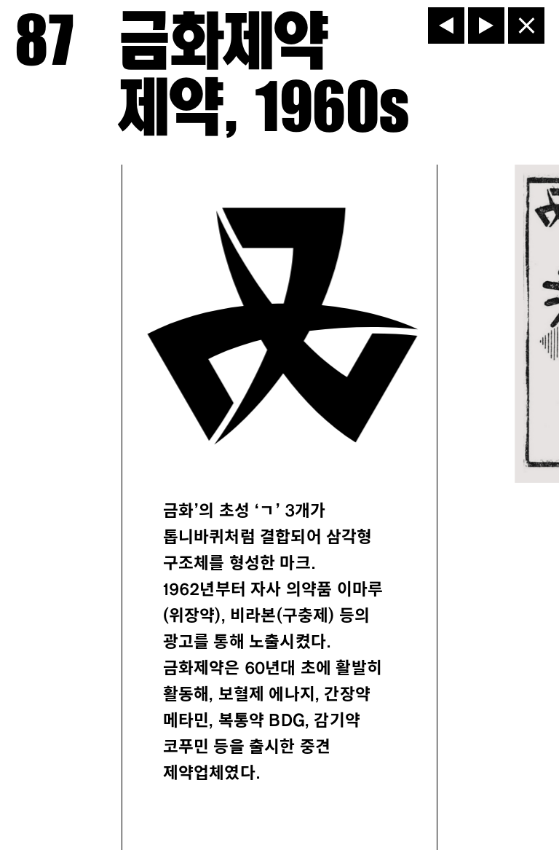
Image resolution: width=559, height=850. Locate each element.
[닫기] (526, 25)
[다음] (486, 25)
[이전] (446, 25)
